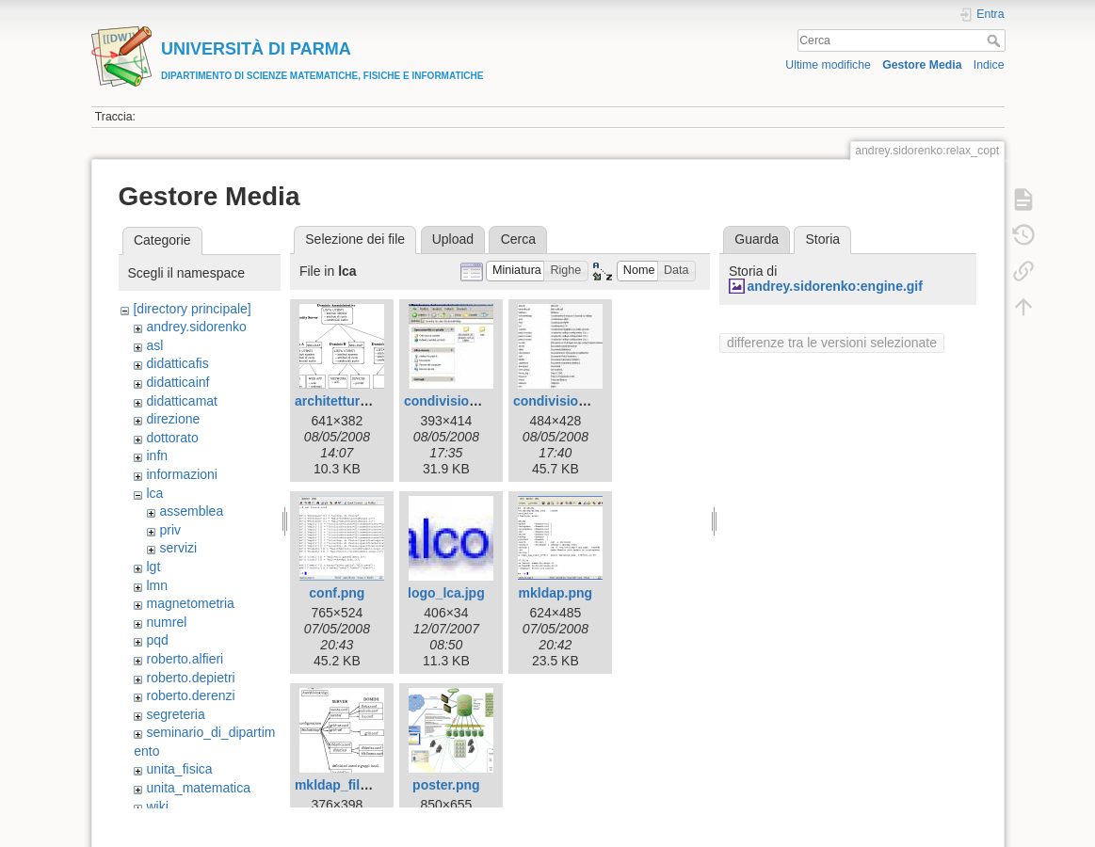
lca (154, 493)
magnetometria (189, 603)
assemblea (191, 511)
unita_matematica (198, 787)
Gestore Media (921, 65)
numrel (166, 622)
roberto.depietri (190, 677)
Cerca (996, 40)
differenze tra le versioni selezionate (832, 342)
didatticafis (177, 363)
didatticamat (181, 400)
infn (157, 455)
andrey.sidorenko (196, 326)
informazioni (181, 474)
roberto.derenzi (190, 695)
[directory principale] (191, 308)
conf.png (336, 592)
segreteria (175, 714)
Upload (453, 239)
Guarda (756, 239)
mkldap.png (556, 592)
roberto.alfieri (184, 658)
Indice (989, 65)
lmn (157, 585)
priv (170, 529)
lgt (153, 566)
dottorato (172, 437)
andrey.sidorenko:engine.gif (834, 286)
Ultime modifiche (828, 65)
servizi (178, 547)
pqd (157, 639)
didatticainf (177, 382)
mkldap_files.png (348, 784)
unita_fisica (179, 768)
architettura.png (345, 400)
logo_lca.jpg (446, 592)
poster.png (446, 784)
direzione (173, 418)
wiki (157, 806)
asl (154, 345)
